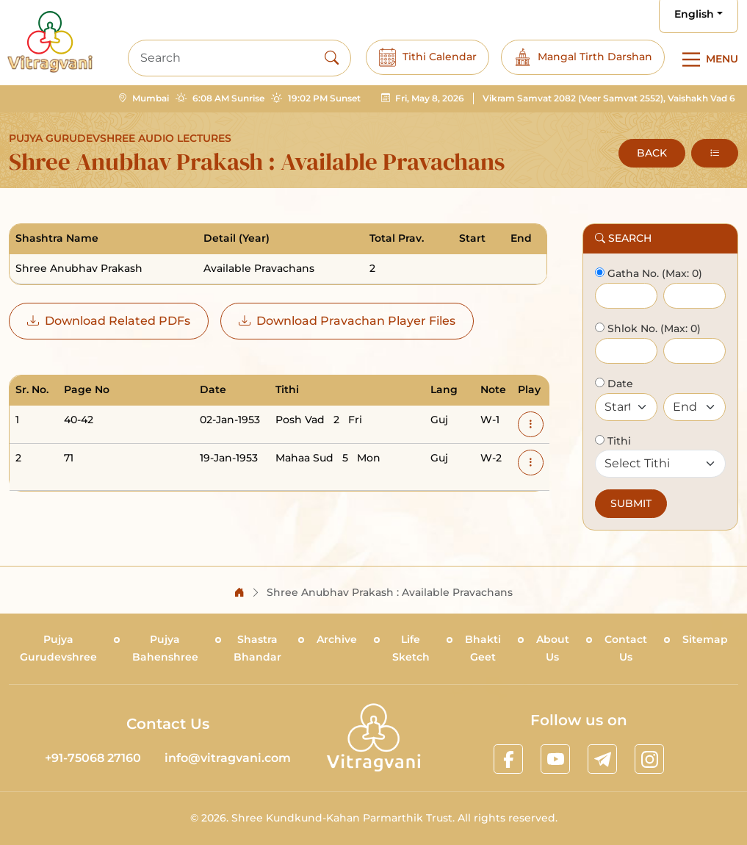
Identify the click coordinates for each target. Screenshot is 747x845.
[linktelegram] (602, 759)
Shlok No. (631, 328)
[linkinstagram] (649, 759)
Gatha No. (632, 273)
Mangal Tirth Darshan (582, 57)
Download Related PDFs (108, 321)
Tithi (618, 440)
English (694, 14)
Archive (337, 639)
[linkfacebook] (508, 759)
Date (619, 383)
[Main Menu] (707, 59)
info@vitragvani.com (228, 758)
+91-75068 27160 (93, 758)
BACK (652, 152)
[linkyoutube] (555, 759)
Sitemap (705, 639)
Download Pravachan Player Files (347, 321)
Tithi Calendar (427, 57)
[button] (714, 153)
